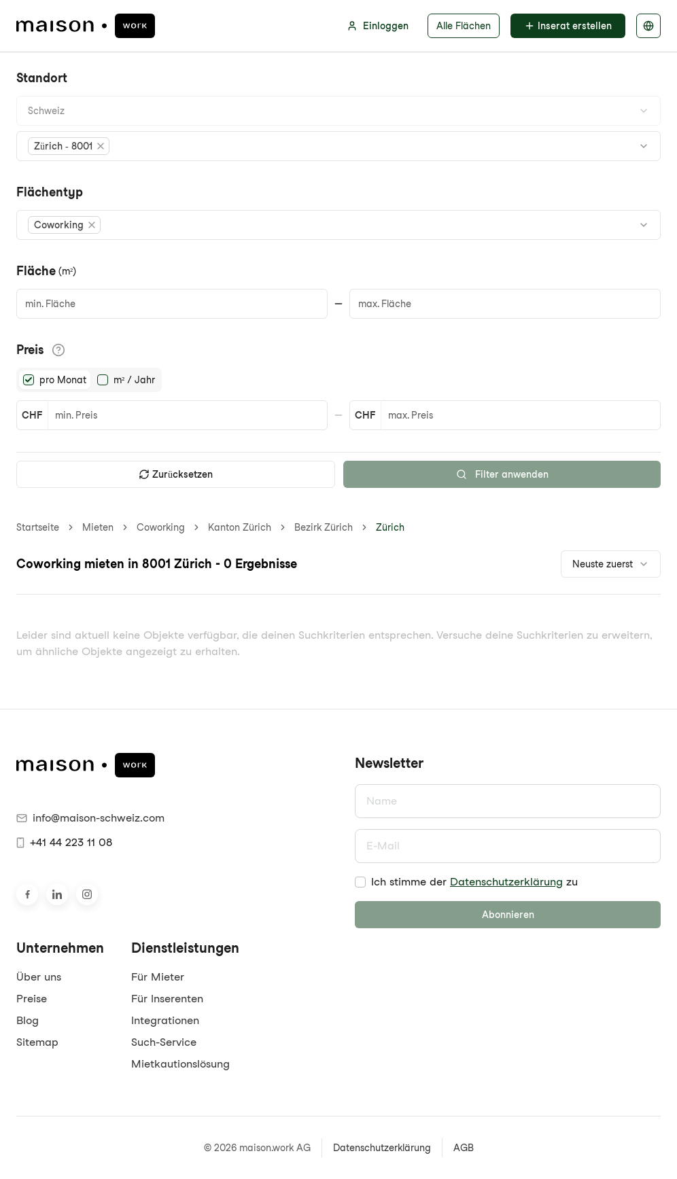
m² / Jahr (134, 379)
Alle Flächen (463, 25)
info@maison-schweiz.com (90, 817)
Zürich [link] (390, 527)
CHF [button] (32, 415)
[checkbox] (360, 882)
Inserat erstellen (568, 25)
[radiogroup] (89, 380)
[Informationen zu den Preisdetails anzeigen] (58, 350)
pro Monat (62, 379)
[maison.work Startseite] (85, 26)
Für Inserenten (167, 998)
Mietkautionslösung (180, 1063)
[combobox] (338, 111)
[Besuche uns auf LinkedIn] (57, 894)
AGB (463, 1147)
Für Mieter (157, 976)
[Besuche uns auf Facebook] (27, 894)
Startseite (37, 527)
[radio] (28, 379)
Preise (31, 998)
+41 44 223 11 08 (64, 842)
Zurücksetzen (176, 474)
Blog (27, 1020)
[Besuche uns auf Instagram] (87, 894)
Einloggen (378, 25)
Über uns (38, 976)
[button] (68, 146)
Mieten (98, 527)
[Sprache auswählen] (648, 26)
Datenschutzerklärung (506, 881)
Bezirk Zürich (323, 527)
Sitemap (37, 1042)
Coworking (161, 527)
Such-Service (163, 1042)
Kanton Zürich (239, 527)
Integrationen (165, 1020)
